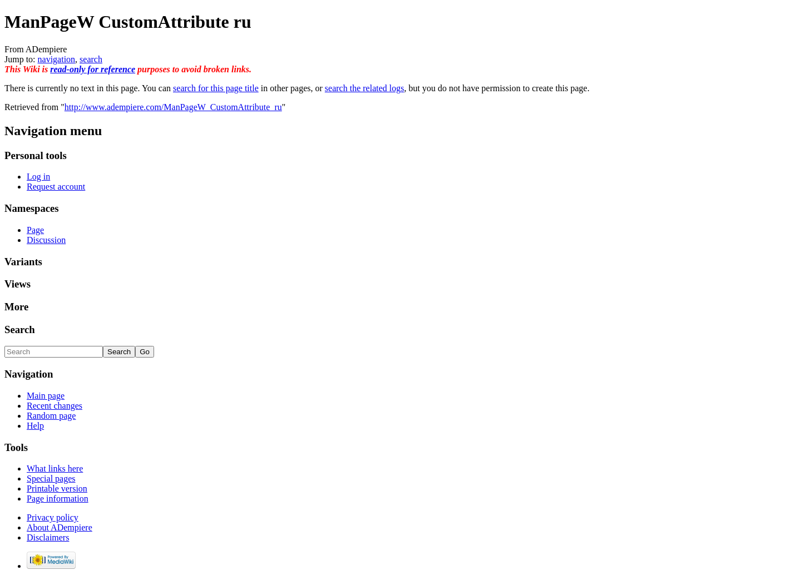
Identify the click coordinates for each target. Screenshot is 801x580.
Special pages (51, 478)
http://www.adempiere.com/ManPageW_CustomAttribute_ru (173, 107)
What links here (55, 468)
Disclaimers (48, 537)
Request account (56, 186)
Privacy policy (52, 517)
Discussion (46, 240)
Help (35, 425)
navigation (57, 59)
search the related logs (364, 88)
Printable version (57, 488)
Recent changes (54, 405)
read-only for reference (92, 69)
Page (35, 230)
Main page (46, 395)
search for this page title (216, 88)
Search (19, 329)
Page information (57, 498)
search (91, 59)
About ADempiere (59, 527)
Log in (38, 176)
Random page (51, 415)
